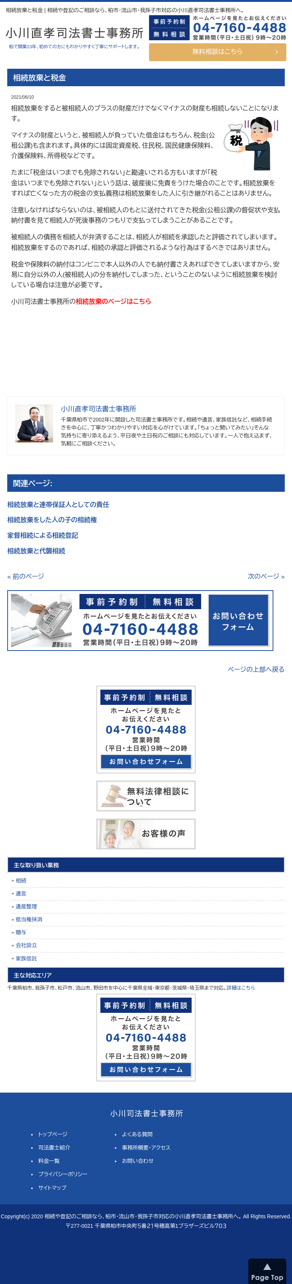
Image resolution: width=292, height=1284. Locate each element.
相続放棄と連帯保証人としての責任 (58, 505)
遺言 (21, 894)
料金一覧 (49, 1161)
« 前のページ (25, 576)
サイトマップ (52, 1188)
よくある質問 (137, 1134)
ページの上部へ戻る (256, 669)
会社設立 (26, 945)
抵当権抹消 (29, 919)
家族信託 (26, 958)
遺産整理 (26, 906)
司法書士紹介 (54, 1148)
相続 (21, 881)
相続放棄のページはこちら (113, 301)
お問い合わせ (138, 1161)
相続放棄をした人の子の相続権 (52, 520)
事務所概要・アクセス (146, 1148)
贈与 (21, 932)
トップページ (52, 1134)
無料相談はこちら (217, 51)
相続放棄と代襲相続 (36, 551)
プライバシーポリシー (62, 1174)
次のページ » (266, 576)
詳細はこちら (241, 988)
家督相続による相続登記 (42, 535)
